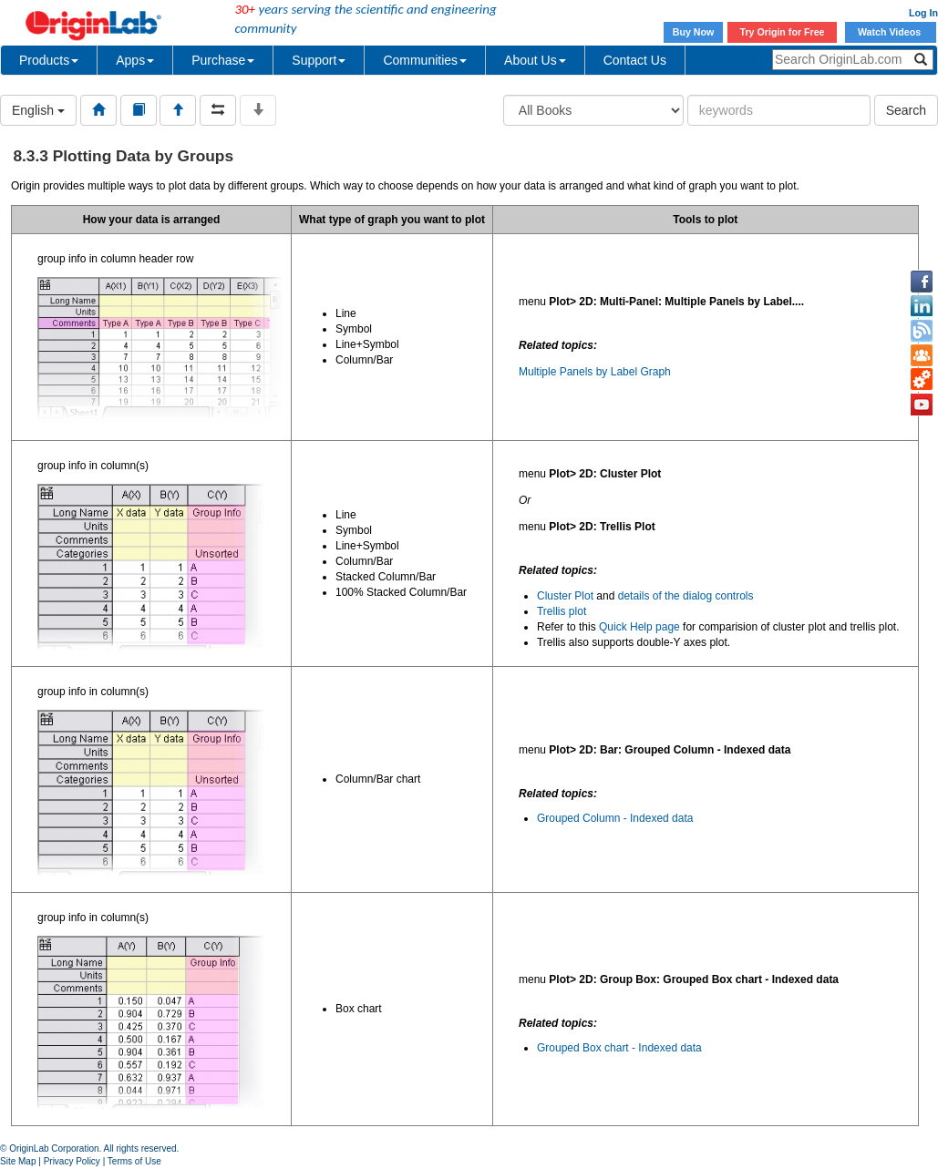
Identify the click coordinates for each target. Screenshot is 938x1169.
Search (906, 110)
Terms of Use (134, 1161)
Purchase (222, 60)
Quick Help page (639, 626)
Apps (135, 60)
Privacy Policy (72, 1161)
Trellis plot (561, 611)
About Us (535, 60)
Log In (923, 12)
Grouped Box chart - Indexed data (619, 1047)
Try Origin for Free (782, 31)
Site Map (18, 1161)
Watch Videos (890, 31)
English (38, 110)
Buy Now (694, 31)
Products (48, 60)
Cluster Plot (565, 596)
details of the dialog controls (686, 596)
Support (318, 60)
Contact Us (634, 60)
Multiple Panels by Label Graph (595, 371)
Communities (425, 60)
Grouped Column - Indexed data (615, 818)
